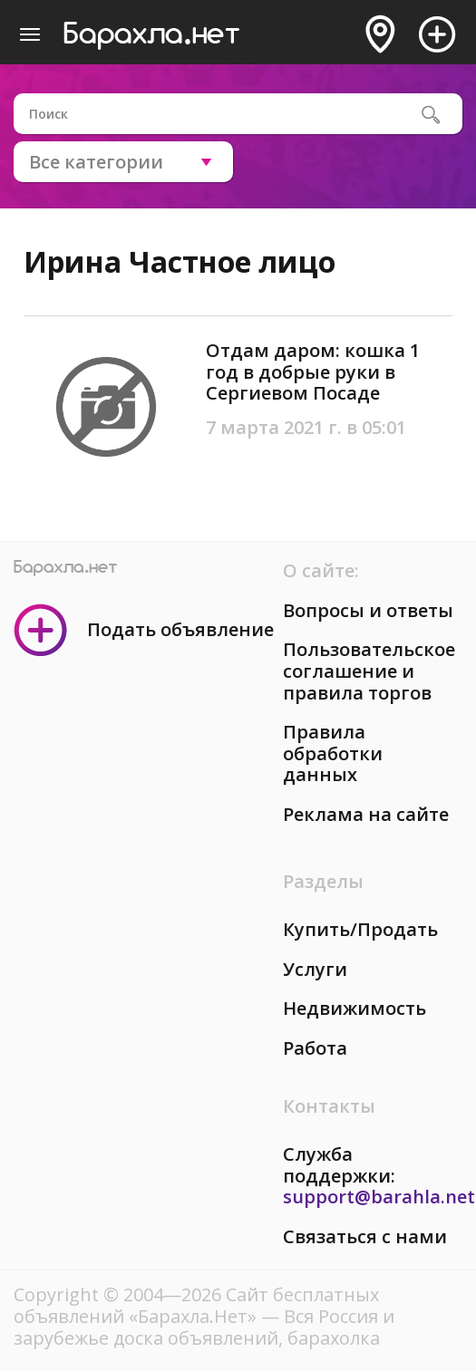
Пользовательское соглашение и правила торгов (369, 670)
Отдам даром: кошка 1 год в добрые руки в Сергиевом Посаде (313, 371)
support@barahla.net (379, 1196)
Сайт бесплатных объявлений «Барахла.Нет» (196, 1305)
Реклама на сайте (366, 814)
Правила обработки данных (333, 753)
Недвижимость (354, 1008)
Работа (315, 1048)
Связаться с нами (365, 1236)
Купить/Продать (360, 929)
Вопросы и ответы (368, 610)
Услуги (315, 969)
